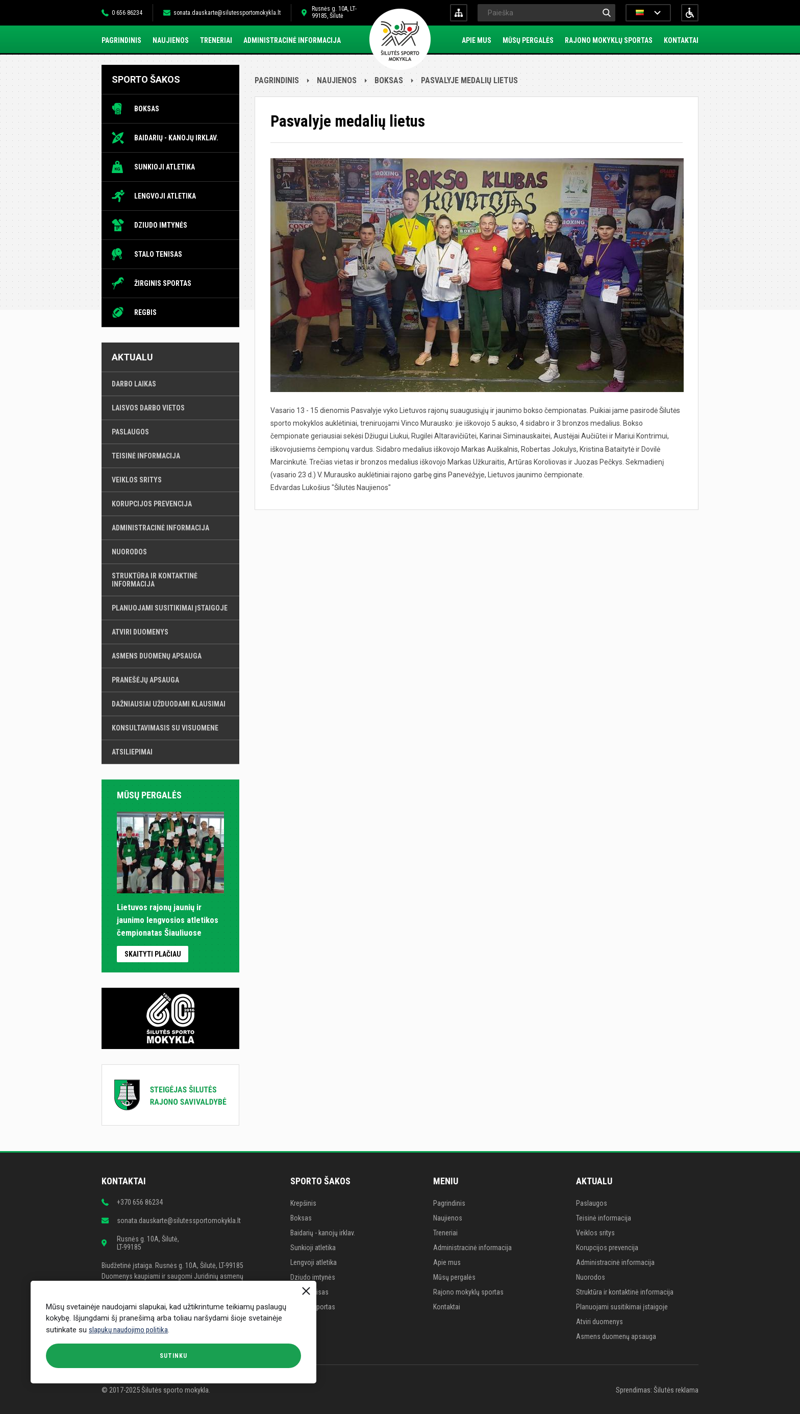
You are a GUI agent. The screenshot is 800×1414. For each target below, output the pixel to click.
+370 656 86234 (140, 1202)
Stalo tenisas (158, 254)
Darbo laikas (134, 384)
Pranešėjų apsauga (145, 680)
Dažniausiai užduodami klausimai (169, 704)
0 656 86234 (127, 12)
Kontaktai (681, 40)
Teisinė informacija (146, 456)
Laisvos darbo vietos (148, 408)
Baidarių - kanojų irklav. (176, 138)
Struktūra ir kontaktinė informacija (154, 580)
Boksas (146, 109)
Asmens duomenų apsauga (157, 656)
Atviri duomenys (140, 632)
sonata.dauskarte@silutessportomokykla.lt (227, 12)
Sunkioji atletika (164, 167)
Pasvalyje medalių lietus (469, 80)
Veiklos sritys (137, 480)
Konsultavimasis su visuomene (165, 728)
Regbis (145, 312)
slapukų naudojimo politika (128, 1329)
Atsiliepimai (132, 752)
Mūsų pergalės (528, 40)
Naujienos (171, 40)
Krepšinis (303, 1203)
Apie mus (476, 40)
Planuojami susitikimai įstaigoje (170, 608)
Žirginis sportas (162, 283)
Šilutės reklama (676, 1390)
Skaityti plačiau (152, 954)
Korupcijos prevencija (152, 504)
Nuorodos (129, 552)
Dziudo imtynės (160, 225)
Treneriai (216, 40)
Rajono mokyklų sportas (609, 40)
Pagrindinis (121, 40)
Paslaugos (130, 432)
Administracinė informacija (292, 40)
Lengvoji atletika (165, 196)
